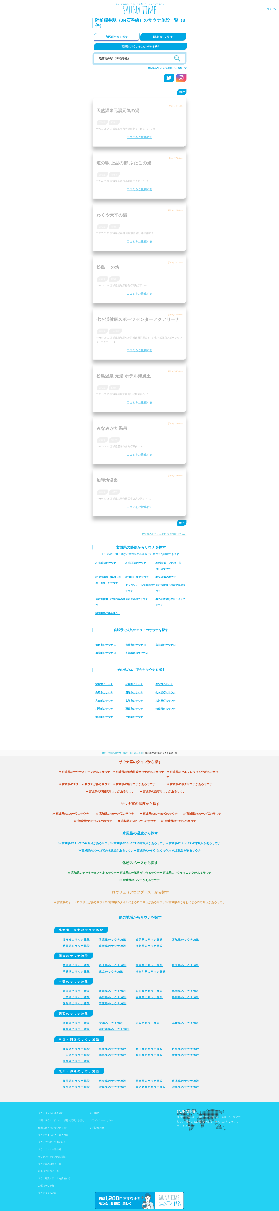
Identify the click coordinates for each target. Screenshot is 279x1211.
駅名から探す (163, 36)
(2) (107, 652)
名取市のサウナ (135, 700)
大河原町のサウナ (167, 700)
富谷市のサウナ (105, 684)
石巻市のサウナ (135, 692)
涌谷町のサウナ (105, 716)
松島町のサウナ (135, 684)
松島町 (114, 279)
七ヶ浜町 (115, 331)
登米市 (114, 440)
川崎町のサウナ (105, 708)
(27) (108, 644)
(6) (167, 644)
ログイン (272, 8)
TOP (104, 753)
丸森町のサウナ (105, 700)
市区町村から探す (116, 36)
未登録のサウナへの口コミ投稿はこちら (164, 534)
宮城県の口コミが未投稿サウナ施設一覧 (167, 68)
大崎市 (114, 492)
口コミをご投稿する (139, 137)
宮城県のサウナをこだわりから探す (140, 46)
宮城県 (102, 122)
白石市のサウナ (105, 692)
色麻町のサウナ (135, 716)
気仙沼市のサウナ (167, 708)
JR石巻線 (138, 753)
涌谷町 (114, 226)
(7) (137, 644)
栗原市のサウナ (135, 708)
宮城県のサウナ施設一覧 (120, 753)
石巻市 (114, 122)
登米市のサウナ (165, 684)
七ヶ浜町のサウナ (167, 692)
